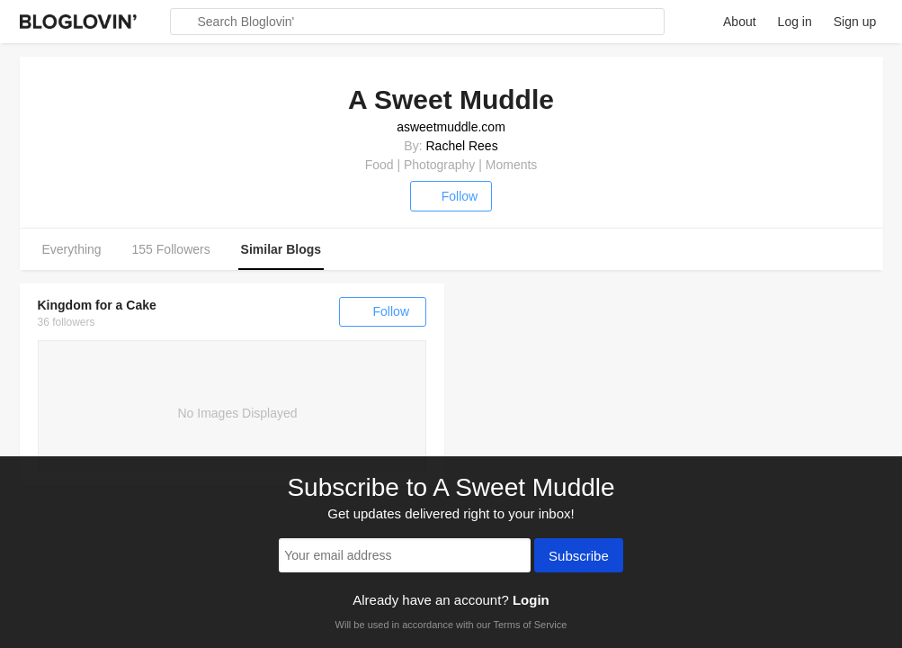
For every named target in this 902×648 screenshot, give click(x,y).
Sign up (855, 21)
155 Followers (171, 249)
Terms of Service (530, 624)
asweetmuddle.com (451, 127)
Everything (72, 249)
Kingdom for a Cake (97, 305)
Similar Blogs (281, 249)
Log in (795, 21)
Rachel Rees (461, 146)
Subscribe (579, 557)
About (739, 21)
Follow (451, 196)
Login (531, 600)
